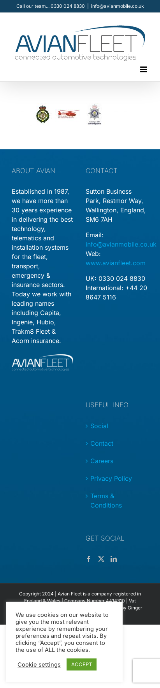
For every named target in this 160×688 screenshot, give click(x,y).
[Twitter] (101, 559)
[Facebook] (89, 559)
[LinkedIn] (114, 559)
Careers (101, 461)
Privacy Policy (111, 478)
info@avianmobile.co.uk (117, 6)
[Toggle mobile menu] (144, 69)
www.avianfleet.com (116, 263)
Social (99, 426)
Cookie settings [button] (39, 664)
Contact (101, 443)
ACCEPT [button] (81, 664)
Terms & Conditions (106, 500)
